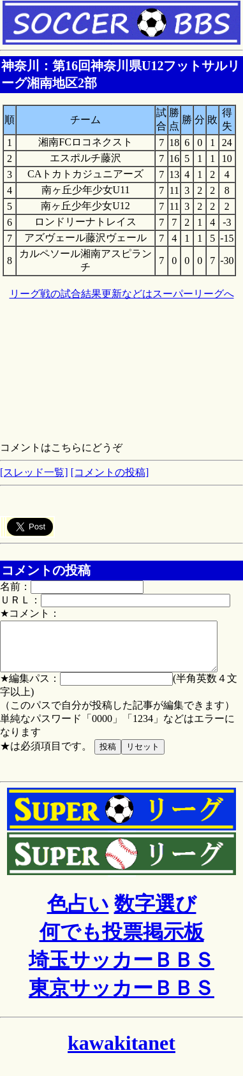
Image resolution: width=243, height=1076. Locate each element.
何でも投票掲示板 (122, 941)
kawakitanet (121, 1052)
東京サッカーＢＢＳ (121, 997)
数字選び (155, 913)
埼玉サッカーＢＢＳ (121, 969)
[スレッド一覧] (34, 472)
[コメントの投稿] (110, 472)
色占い (78, 913)
